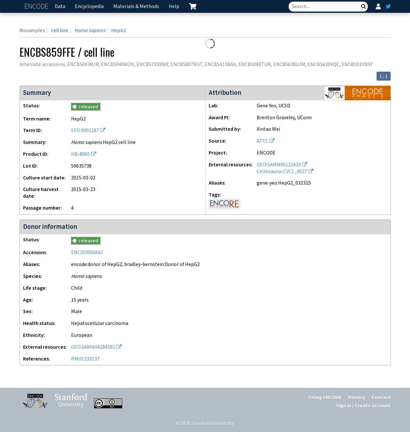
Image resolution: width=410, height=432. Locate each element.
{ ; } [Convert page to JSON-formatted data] (383, 76)
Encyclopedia (89, 6)
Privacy (356, 397)
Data (60, 6)
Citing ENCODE (325, 397)
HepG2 (118, 30)
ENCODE (37, 6)
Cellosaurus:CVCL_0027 (282, 171)
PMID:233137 (85, 359)
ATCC (262, 141)
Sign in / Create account (363, 406)
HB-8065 (80, 154)
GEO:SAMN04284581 (93, 347)
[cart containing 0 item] (192, 6)
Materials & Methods (136, 6)
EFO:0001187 (85, 130)
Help (174, 6)
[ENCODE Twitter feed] (388, 6)
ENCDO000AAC (87, 252)
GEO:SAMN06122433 (279, 165)
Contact (381, 397)
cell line (59, 30)
